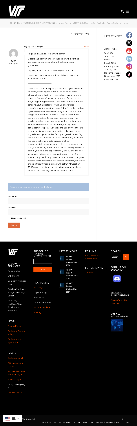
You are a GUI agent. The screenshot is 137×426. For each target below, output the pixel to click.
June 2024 (109, 56)
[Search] (121, 12)
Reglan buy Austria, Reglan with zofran (31, 22)
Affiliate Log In (15, 379)
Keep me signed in (19, 218)
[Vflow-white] (17, 12)
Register (89, 272)
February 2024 (111, 66)
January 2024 (110, 69)
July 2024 (108, 53)
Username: (12, 196)
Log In (14, 225)
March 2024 (110, 63)
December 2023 (112, 73)
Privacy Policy (14, 326)
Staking (37, 312)
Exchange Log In (16, 358)
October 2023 (111, 79)
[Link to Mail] (122, 419)
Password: (12, 207)
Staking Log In (15, 392)
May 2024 (109, 59)
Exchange (38, 287)
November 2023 (112, 76)
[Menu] (127, 11)
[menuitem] (121, 12)
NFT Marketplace (42, 307)
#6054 (86, 47)
